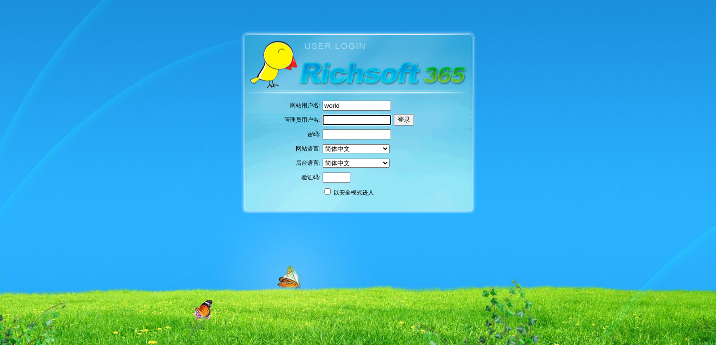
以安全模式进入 (354, 192)
